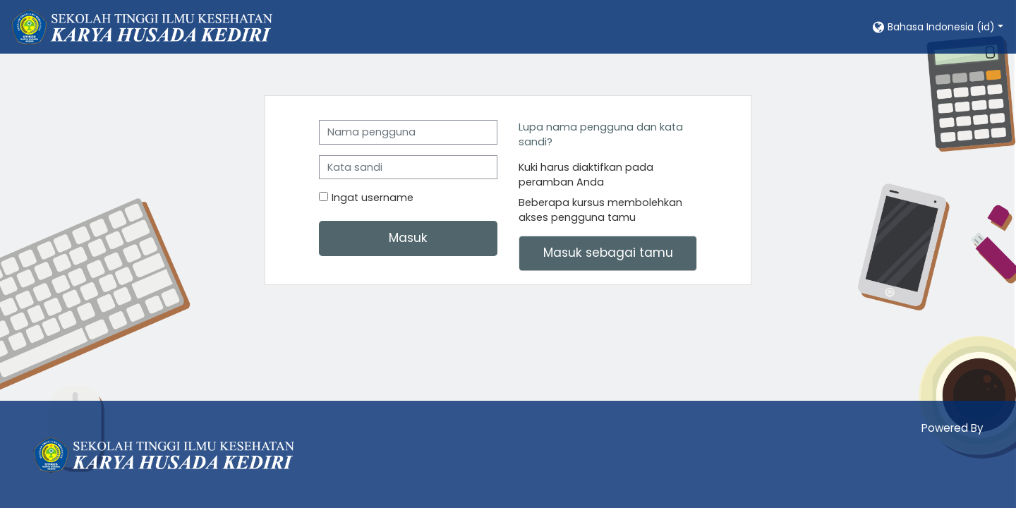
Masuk (408, 237)
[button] (937, 26)
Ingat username (372, 197)
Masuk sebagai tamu (608, 252)
